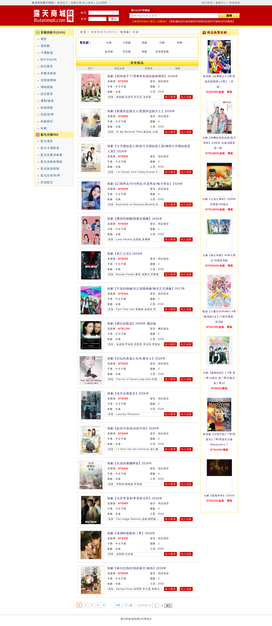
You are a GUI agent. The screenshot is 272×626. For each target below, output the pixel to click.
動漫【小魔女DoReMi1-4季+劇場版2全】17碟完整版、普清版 (219, 316)
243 (118, 605)
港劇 (144, 42)
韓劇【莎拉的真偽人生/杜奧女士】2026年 (136, 358)
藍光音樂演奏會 (51, 154)
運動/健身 (47, 100)
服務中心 (221, 2)
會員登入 (62, 2)
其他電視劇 (162, 51)
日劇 (162, 42)
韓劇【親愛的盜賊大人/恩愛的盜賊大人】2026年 (141, 111)
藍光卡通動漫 (50, 148)
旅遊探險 (47, 107)
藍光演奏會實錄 (51, 161)
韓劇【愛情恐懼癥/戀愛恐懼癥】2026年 (135, 218)
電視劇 (45, 45)
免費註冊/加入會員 (82, 2)
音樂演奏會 (48, 73)
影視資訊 (234, 2)
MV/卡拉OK (49, 59)
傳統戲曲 (47, 87)
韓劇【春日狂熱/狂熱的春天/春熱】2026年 (137, 568)
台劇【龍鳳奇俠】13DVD (219, 495)
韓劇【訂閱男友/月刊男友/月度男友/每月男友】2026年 (145, 183)
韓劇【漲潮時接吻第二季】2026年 (131, 533)
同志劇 (127, 51)
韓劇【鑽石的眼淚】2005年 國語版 (131, 323)
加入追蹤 (186, 96)
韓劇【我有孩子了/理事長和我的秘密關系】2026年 (142, 76)
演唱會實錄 (48, 80)
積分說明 (207, 2)
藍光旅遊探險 (50, 168)
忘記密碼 (101, 2)
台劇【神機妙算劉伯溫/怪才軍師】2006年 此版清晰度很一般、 (219, 143)
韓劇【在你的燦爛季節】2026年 (129, 463)
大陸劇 (127, 42)
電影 (44, 39)
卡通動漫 (47, 52)
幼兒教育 (47, 66)
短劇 (44, 128)
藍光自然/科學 (50, 175)
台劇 (109, 42)
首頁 (83, 32)
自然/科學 (47, 114)
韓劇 (180, 42)
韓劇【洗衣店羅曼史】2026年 (128, 393)
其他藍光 (47, 182)
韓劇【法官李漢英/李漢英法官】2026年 (135, 498)
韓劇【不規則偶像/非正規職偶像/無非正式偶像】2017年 (146, 288)
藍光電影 (47, 141)
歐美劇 (109, 51)
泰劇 (144, 51)
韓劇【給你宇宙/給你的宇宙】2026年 (133, 428)
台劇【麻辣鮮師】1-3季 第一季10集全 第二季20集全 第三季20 (219, 378)
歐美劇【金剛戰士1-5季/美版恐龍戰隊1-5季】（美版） (219, 81)
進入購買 (170, 96)
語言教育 (47, 93)
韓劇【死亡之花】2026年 (125, 253)
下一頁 (128, 605)
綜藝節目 (47, 121)
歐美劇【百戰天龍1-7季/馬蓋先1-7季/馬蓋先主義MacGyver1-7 (219, 439)
